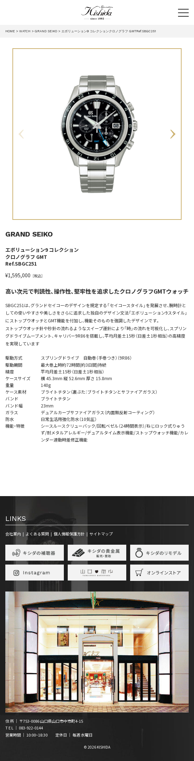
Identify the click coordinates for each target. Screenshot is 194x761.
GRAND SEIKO (29, 234)
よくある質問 (37, 534)
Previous (21, 134)
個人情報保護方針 (69, 534)
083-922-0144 (31, 728)
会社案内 (13, 534)
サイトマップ (101, 534)
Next (172, 134)
